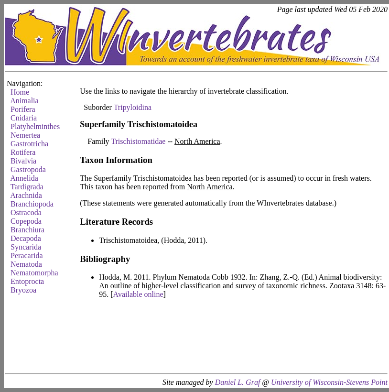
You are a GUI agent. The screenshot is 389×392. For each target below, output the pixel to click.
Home (20, 92)
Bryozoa (23, 290)
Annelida (24, 178)
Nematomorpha (34, 273)
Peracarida (27, 255)
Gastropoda (28, 169)
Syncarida (26, 247)
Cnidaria (24, 118)
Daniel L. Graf (237, 382)
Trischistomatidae (138, 141)
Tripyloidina (132, 107)
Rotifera (23, 152)
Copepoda (26, 221)
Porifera (23, 109)
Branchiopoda (32, 204)
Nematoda (26, 264)
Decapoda (26, 238)
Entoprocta (27, 281)
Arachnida (26, 195)
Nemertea (25, 135)
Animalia (24, 101)
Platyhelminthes (35, 126)
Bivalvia (23, 161)
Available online (138, 294)
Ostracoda (26, 212)
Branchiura (27, 230)
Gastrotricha (29, 144)
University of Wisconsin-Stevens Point (329, 382)
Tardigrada (27, 187)
